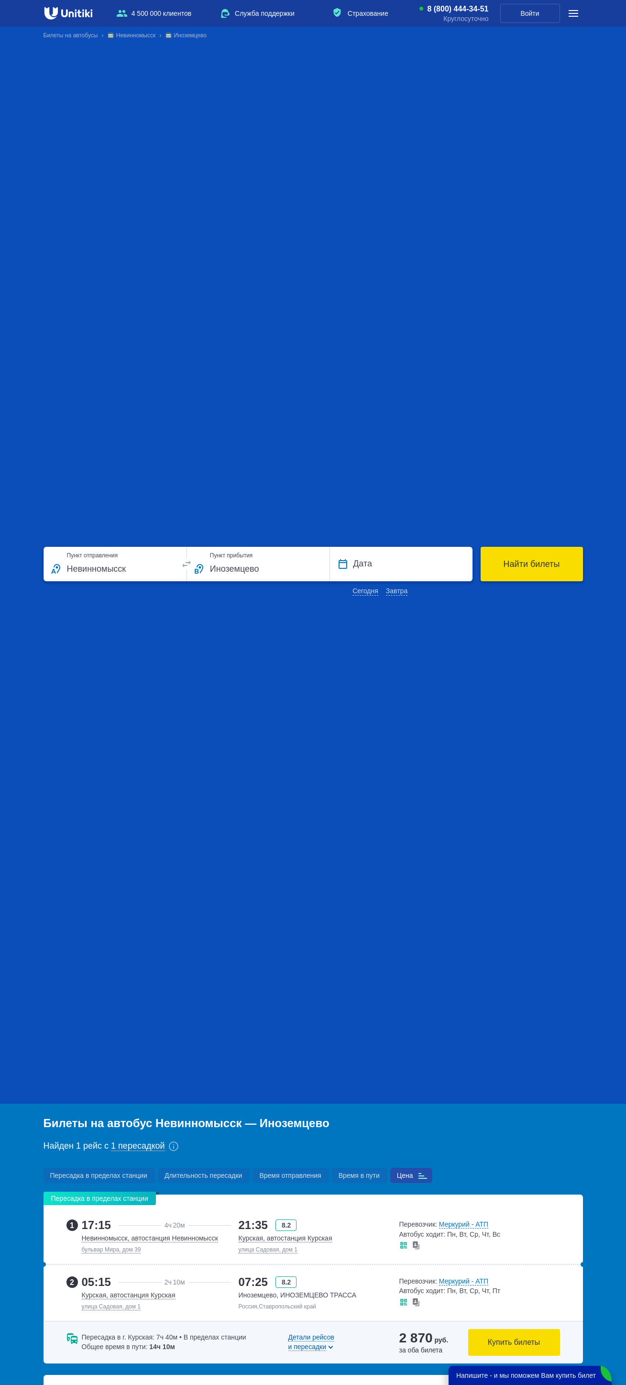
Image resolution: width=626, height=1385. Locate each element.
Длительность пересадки (203, 1175)
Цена (405, 1175)
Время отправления (290, 1175)
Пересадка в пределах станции (98, 1175)
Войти (529, 13)
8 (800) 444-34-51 (457, 9)
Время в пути (359, 1175)
